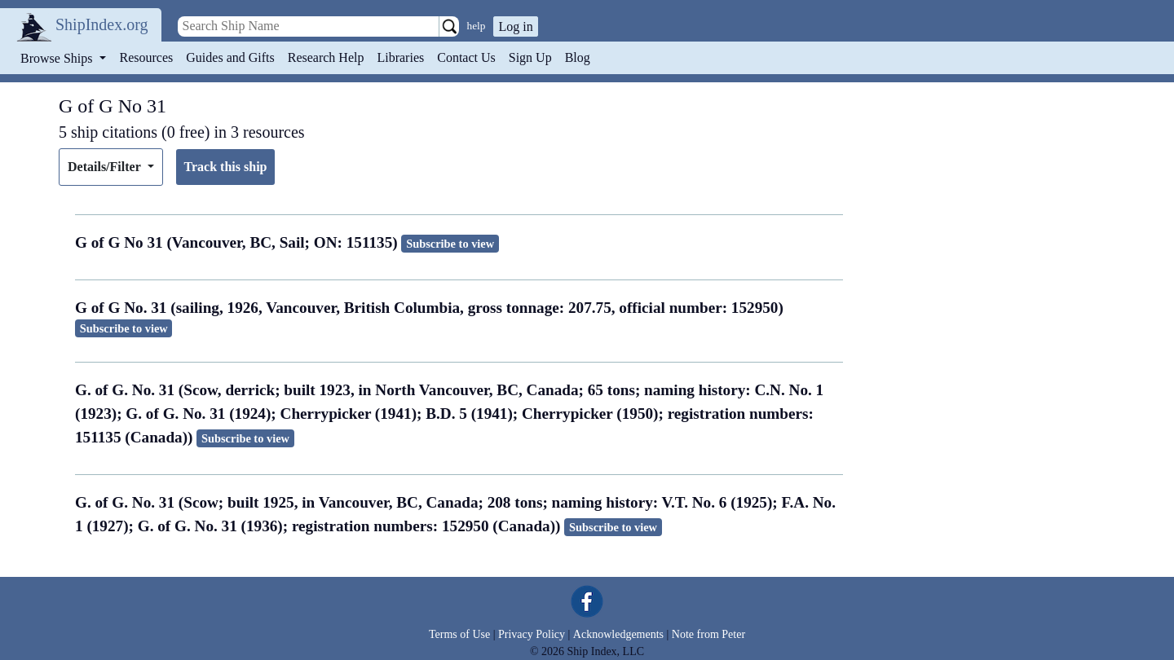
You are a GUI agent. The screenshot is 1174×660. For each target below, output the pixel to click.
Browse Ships (57, 58)
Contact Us (466, 57)
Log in (515, 26)
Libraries (400, 57)
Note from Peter (708, 634)
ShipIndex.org (101, 24)
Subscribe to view (450, 243)
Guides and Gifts (230, 57)
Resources (147, 57)
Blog (577, 57)
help (476, 26)
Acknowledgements (618, 634)
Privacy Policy (531, 634)
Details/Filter (105, 167)
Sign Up (530, 57)
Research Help (326, 57)
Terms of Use (459, 634)
